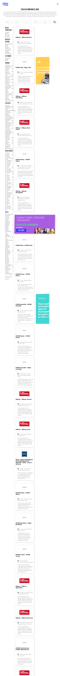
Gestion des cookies (48, 673)
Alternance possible (17, 633)
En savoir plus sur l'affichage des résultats (8, 278)
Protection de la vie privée (27, 673)
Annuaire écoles (6, 652)
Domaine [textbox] (27, 22)
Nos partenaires (53, 651)
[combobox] (9, 22)
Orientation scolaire (23, 161)
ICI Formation (22, 669)
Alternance (20, 158)
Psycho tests (40, 652)
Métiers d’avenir (39, 158)
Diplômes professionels (29, 659)
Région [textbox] (36, 22)
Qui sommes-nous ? (52, 649)
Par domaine (17, 648)
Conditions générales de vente (38, 673)
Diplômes (29, 158)
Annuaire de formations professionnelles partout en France (14, 671)
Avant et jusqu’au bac (30, 649)
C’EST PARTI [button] (21, 171)
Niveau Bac (28, 651)
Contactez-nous (53, 654)
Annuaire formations (5, 650)
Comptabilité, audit (28, 633)
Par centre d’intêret (17, 651)
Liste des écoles (6, 633)
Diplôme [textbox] (46, 22)
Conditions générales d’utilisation (16, 673)
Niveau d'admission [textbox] (18, 22)
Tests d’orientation (40, 650)
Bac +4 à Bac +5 (29, 656)
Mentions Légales (7, 673)
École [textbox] (7, 22)
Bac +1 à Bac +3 (29, 654)
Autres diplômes (29, 662)
